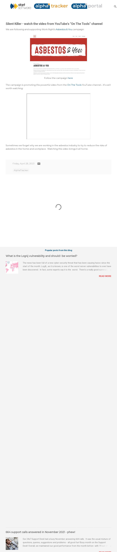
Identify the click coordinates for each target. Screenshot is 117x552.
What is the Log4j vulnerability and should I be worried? (41, 256)
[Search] (115, 6)
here (70, 78)
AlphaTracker (21, 170)
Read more (105, 276)
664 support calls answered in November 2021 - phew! (40, 532)
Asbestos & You (64, 29)
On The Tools (74, 85)
